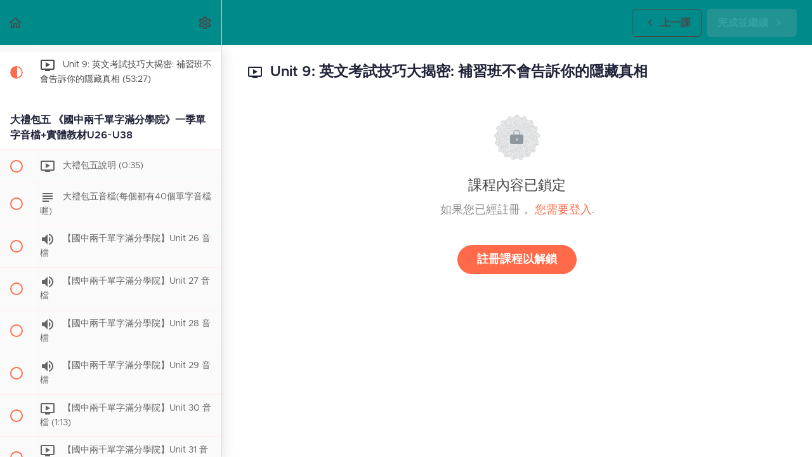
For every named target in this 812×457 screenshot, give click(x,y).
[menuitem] (205, 22)
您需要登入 (563, 210)
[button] (16, 22)
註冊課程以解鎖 (517, 259)
